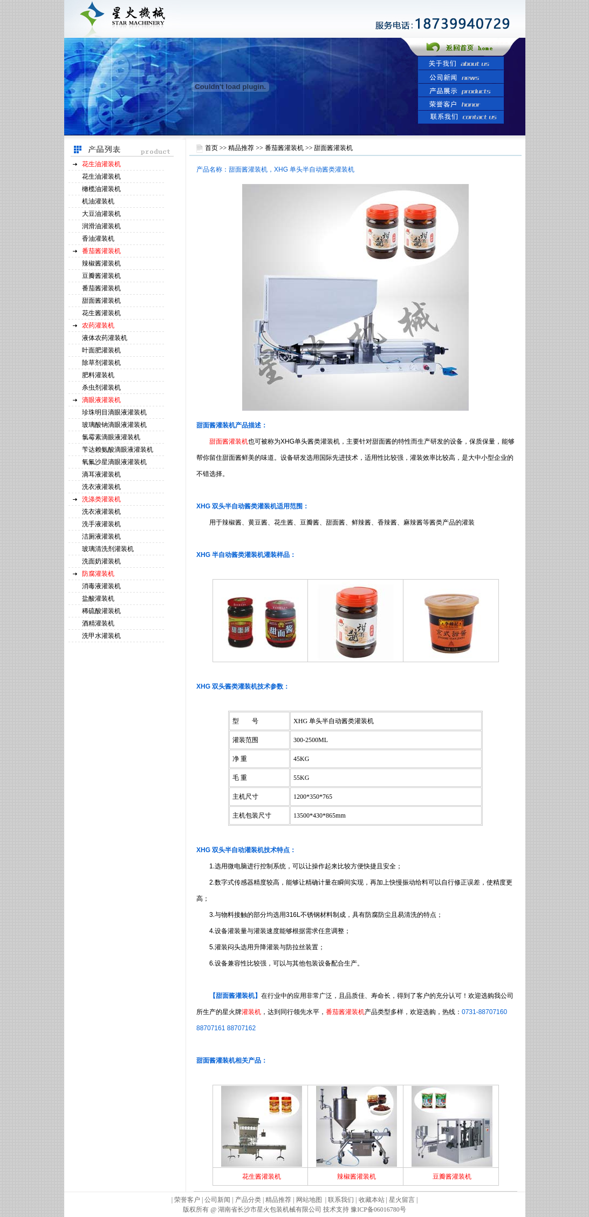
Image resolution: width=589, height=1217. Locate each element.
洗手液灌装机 (101, 524)
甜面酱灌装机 (101, 300)
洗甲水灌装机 (101, 636)
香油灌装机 (98, 238)
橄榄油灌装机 (101, 189)
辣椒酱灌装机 (101, 263)
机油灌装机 (98, 201)
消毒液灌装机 (101, 586)
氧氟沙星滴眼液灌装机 (114, 462)
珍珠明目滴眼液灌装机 (114, 412)
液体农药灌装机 (104, 338)
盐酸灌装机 (98, 598)
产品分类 (249, 1200)
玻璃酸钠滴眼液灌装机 (114, 425)
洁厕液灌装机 (101, 536)
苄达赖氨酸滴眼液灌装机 (117, 449)
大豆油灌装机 (101, 213)
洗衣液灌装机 (101, 487)
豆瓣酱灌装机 (101, 276)
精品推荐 (241, 148)
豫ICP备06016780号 (378, 1209)
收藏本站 (372, 1200)
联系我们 (341, 1200)
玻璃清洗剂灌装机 (108, 549)
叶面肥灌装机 (101, 350)
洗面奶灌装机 (101, 561)
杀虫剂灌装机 (101, 387)
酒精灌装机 (98, 623)
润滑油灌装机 (101, 226)
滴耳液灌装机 (101, 474)
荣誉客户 (187, 1200)
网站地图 (309, 1200)
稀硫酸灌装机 (101, 611)
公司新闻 (217, 1200)
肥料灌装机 (98, 375)
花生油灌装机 (101, 176)
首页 (211, 148)
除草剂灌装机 (101, 362)
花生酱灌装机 (101, 313)
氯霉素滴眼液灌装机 (111, 437)
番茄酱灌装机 (101, 288)
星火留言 (402, 1200)
